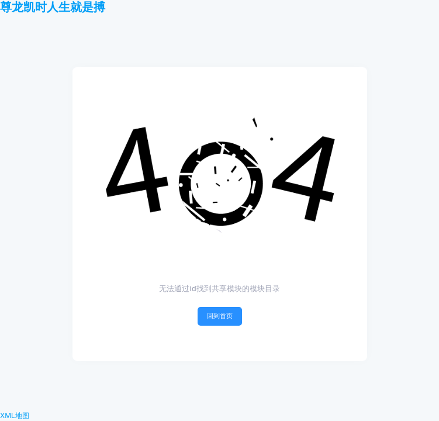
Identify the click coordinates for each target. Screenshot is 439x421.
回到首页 (220, 316)
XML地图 (14, 415)
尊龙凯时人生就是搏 (52, 7)
